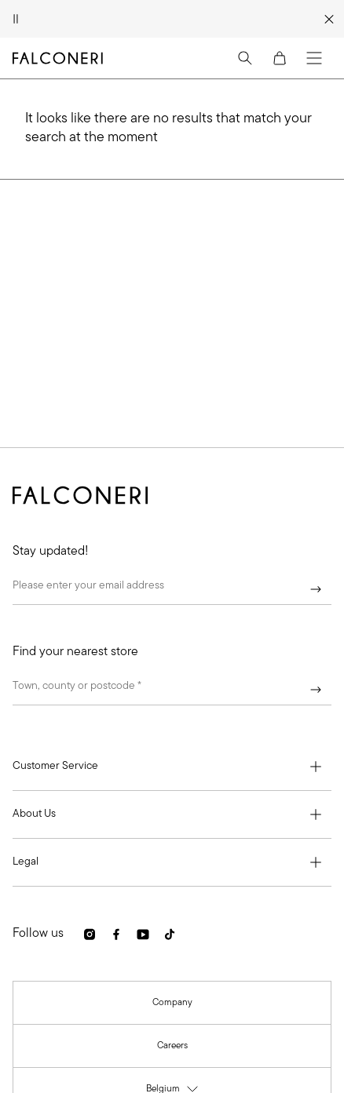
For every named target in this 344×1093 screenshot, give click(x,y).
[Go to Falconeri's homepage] (58, 58)
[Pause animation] (15, 18)
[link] (89, 934)
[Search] (245, 58)
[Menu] (314, 58)
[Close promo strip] (329, 18)
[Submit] (315, 589)
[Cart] (279, 58)
